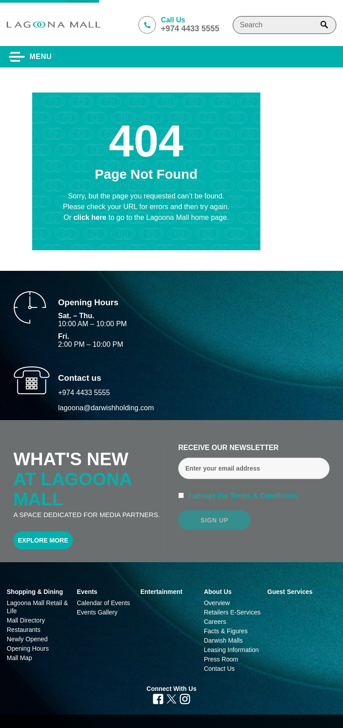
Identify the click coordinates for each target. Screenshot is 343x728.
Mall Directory (26, 620)
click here (90, 217)
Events (87, 591)
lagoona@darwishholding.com (106, 408)
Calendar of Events (103, 602)
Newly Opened (27, 639)
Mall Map (19, 657)
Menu (40, 56)
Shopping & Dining (35, 591)
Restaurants (23, 629)
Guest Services (290, 591)
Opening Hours (28, 648)
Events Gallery (97, 612)
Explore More (43, 540)
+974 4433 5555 (84, 392)
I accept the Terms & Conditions (242, 496)
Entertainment (161, 591)
